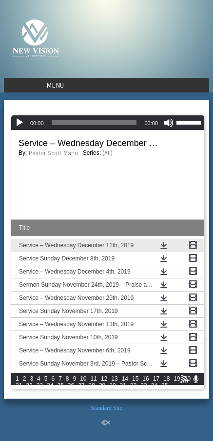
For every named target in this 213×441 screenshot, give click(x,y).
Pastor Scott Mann (53, 153)
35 (164, 385)
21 (19, 385)
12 (104, 378)
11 (94, 378)
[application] (107, 122)
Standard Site (106, 407)
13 (114, 378)
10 (83, 378)
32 (133, 385)
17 (156, 378)
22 (29, 385)
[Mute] (169, 123)
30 (112, 385)
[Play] (19, 123)
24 (50, 385)
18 (166, 378)
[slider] (94, 122)
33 (143, 385)
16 (145, 378)
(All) (107, 153)
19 (177, 378)
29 (102, 385)
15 (135, 378)
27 (81, 385)
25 (60, 385)
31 (123, 385)
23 (40, 385)
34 (154, 385)
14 (125, 378)
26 (71, 385)
